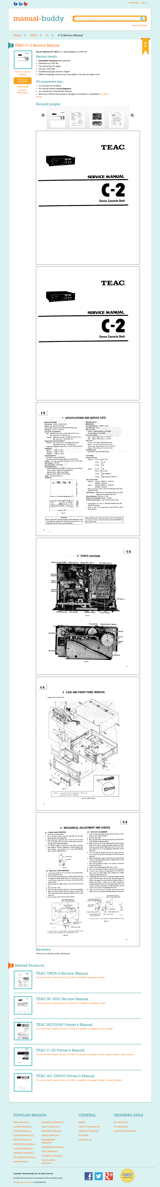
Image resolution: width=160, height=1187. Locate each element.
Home (17, 35)
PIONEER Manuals (52, 1131)
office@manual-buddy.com (22, 1182)
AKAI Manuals (21, 1122)
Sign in (144, 3)
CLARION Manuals (23, 1135)
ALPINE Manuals (22, 1127)
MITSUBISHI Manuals (24, 1157)
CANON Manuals (22, 1131)
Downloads (133, 3)
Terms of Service (89, 1131)
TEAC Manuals (50, 1151)
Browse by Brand (139, 25)
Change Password (124, 1131)
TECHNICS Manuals (52, 1156)
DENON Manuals (22, 1140)
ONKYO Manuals (51, 1127)
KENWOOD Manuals (24, 1144)
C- (47, 35)
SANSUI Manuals (51, 1135)
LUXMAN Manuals (23, 1148)
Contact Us (85, 1140)
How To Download (89, 1127)
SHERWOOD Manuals (53, 1147)
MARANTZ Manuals (23, 1153)
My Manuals (121, 1127)
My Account (121, 1122)
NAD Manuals (20, 1161)
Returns (84, 1135)
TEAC (33, 35)
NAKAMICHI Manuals (53, 1122)
